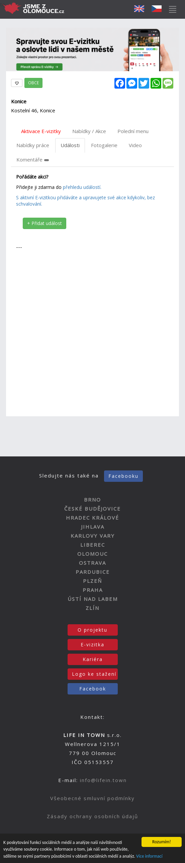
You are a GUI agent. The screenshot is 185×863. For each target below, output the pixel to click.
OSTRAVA (92, 562)
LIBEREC (92, 544)
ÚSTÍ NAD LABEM (93, 599)
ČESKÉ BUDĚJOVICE (92, 508)
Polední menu (133, 131)
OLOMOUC (92, 553)
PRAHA (93, 589)
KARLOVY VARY (93, 535)
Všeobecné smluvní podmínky (92, 798)
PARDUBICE (93, 571)
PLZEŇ (92, 580)
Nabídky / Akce (89, 131)
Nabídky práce (32, 145)
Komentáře (32, 159)
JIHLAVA (92, 526)
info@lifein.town (103, 780)
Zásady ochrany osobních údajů (92, 816)
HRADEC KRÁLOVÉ (92, 517)
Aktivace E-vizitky (41, 131)
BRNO (92, 499)
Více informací (149, 857)
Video (135, 145)
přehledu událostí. (82, 187)
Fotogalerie (104, 145)
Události (70, 145)
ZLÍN (92, 608)
